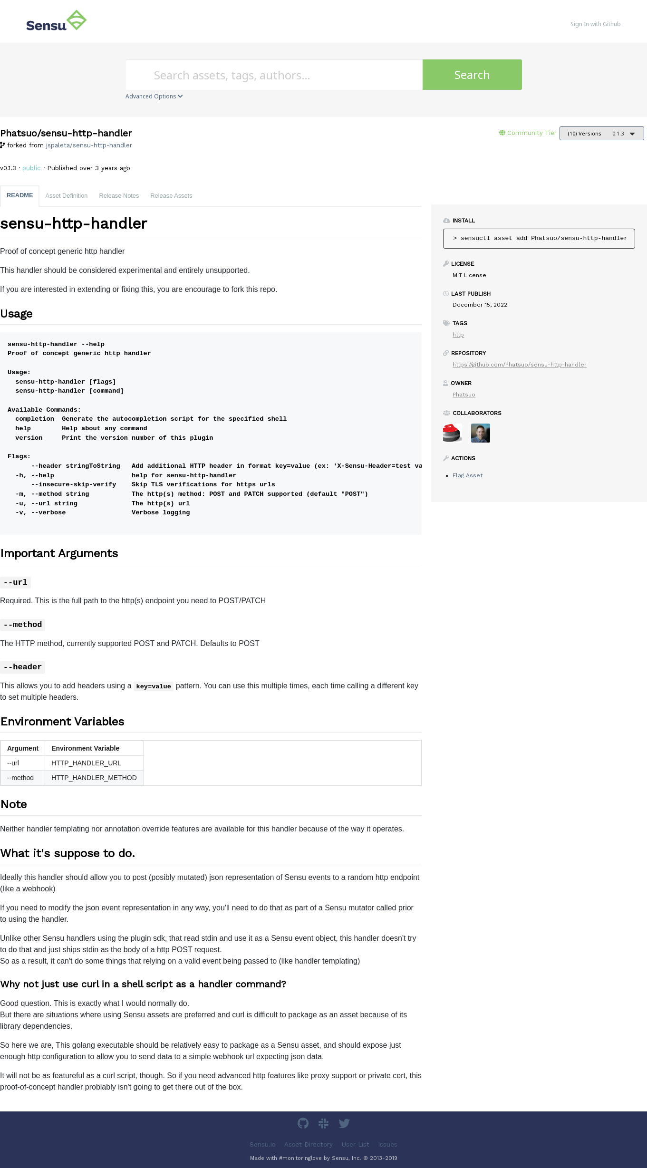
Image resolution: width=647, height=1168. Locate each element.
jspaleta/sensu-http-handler (89, 145)
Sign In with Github (595, 24)
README (20, 195)
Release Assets (171, 195)
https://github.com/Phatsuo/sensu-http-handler (520, 364)
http (458, 334)
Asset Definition (66, 195)
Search (472, 74)
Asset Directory (308, 1144)
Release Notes (119, 195)
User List (355, 1144)
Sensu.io (263, 1144)
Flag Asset (468, 475)
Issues (387, 1144)
